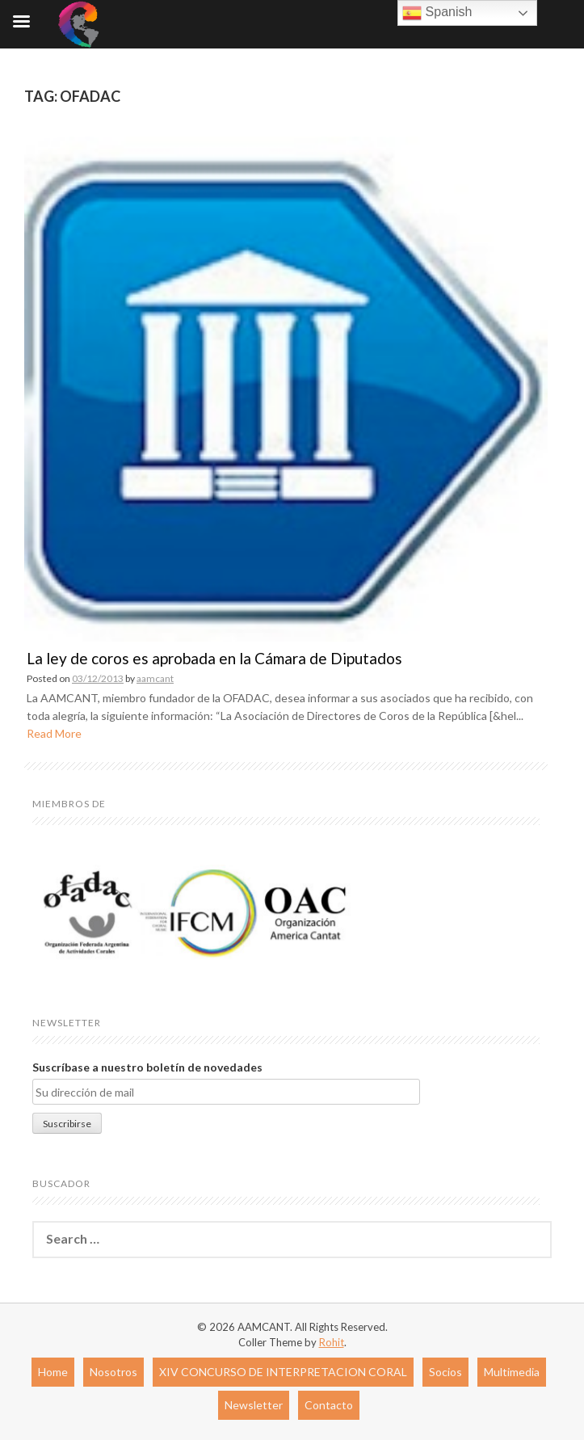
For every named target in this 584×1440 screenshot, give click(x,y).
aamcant (155, 678)
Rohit (331, 1342)
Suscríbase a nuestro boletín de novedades (147, 1067)
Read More (54, 733)
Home (53, 1372)
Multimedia (512, 1372)
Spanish (437, 13)
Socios (445, 1372)
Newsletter (254, 1405)
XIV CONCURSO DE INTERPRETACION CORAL (283, 1372)
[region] (193, 912)
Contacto (329, 1405)
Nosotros (113, 1372)
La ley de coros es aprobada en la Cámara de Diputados (214, 658)
